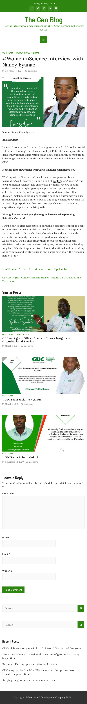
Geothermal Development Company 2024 (49, 697)
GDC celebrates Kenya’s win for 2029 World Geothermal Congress (41, 648)
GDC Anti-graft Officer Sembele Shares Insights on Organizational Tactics (36, 339)
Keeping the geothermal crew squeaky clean (29, 680)
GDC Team (7, 53)
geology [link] (57, 180)
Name (6, 537)
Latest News (22, 334)
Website (7, 571)
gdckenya (32, 70)
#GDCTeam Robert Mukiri (20, 457)
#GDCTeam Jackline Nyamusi (22, 399)
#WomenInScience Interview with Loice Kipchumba (34, 269)
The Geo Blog (44, 19)
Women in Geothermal (27, 53)
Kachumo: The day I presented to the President (30, 664)
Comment (9, 493)
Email (6, 554)
